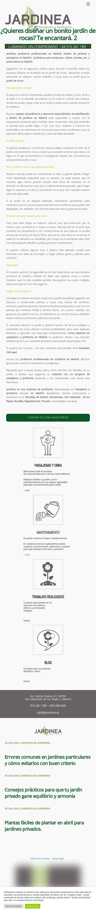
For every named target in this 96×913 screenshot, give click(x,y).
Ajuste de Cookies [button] (14, 906)
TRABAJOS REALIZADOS (48, 597)
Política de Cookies (40, 859)
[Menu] (88, 4)
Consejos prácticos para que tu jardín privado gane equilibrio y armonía (43, 793)
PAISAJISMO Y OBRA (48, 466)
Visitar (26, 621)
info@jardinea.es (48, 713)
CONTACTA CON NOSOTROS (48, 418)
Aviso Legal (58, 859)
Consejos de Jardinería (35, 743)
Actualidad (12, 743)
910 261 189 (38, 706)
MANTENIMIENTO (47, 533)
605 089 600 (58, 706)
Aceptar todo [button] (33, 906)
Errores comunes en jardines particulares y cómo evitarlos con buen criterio (47, 760)
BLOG (48, 663)
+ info (26, 490)
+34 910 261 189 (73, 47)
